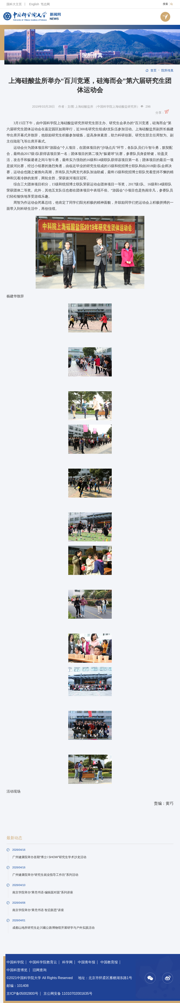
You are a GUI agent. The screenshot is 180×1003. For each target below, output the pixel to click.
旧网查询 (40, 970)
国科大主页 (14, 4)
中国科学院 (15, 962)
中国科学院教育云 (43, 962)
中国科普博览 (17, 970)
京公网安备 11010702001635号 (67, 993)
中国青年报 (86, 962)
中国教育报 (109, 962)
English (34, 4)
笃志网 (45, 4)
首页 (153, 70)
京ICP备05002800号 (22, 993)
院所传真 (92, 55)
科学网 (67, 962)
